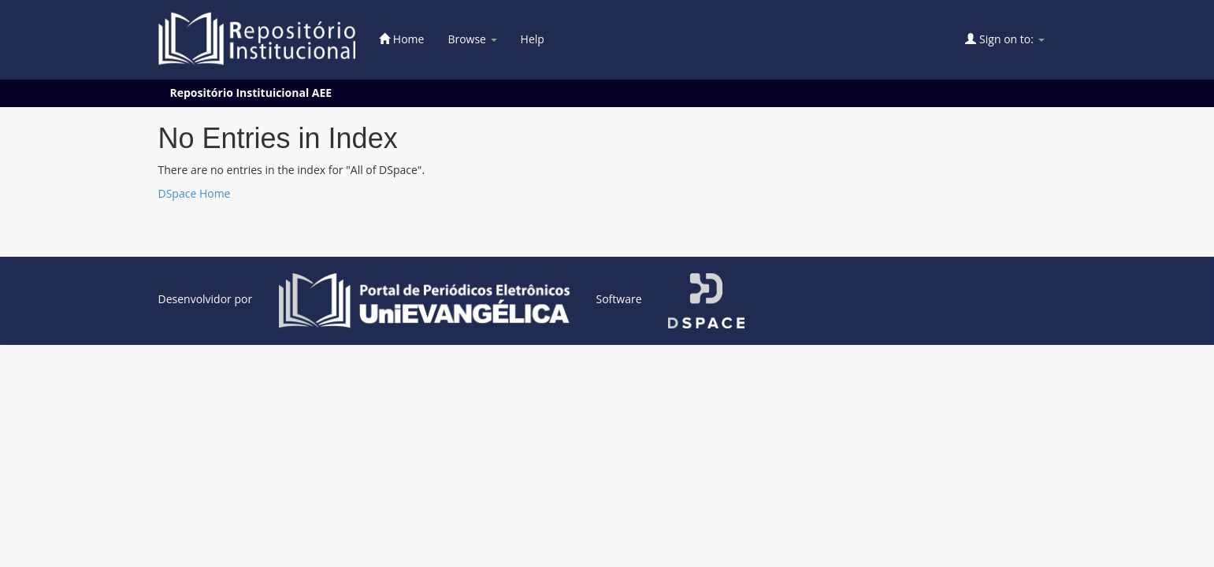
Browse (471, 39)
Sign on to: (1004, 39)
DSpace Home (194, 193)
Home (401, 39)
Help (532, 39)
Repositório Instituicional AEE (251, 92)
